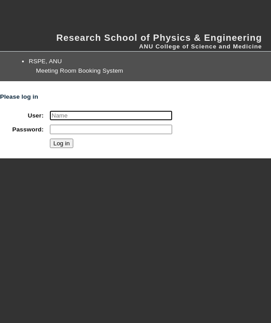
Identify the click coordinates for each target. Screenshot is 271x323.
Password (26, 129)
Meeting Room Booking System (79, 70)
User (35, 115)
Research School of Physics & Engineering (159, 38)
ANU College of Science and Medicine (200, 46)
